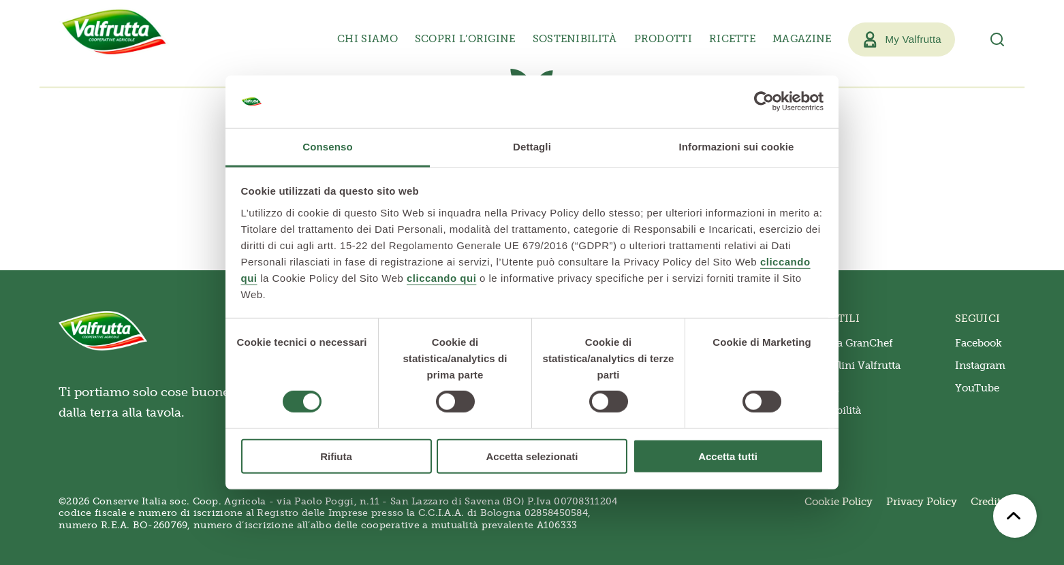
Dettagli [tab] (532, 146)
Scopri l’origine (465, 39)
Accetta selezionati (532, 456)
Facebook (978, 343)
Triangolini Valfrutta (850, 365)
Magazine (801, 39)
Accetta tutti (727, 456)
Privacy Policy (921, 502)
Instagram (980, 365)
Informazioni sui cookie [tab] (736, 146)
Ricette (732, 39)
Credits (988, 502)
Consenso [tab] (327, 146)
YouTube (977, 388)
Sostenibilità (575, 39)
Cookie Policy (838, 502)
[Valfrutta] (114, 31)
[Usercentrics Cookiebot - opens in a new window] (764, 101)
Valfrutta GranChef (846, 343)
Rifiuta (336, 456)
